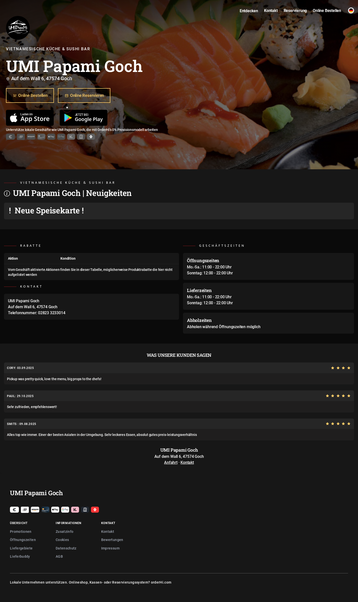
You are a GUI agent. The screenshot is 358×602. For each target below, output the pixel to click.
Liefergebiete (21, 548)
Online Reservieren (84, 95)
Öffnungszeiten (23, 539)
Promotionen (21, 531)
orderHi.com (161, 582)
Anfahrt (171, 462)
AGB (59, 556)
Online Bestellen (29, 95)
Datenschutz (66, 548)
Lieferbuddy (20, 556)
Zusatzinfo (65, 531)
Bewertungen (112, 539)
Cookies (62, 539)
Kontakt (187, 462)
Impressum (110, 548)
